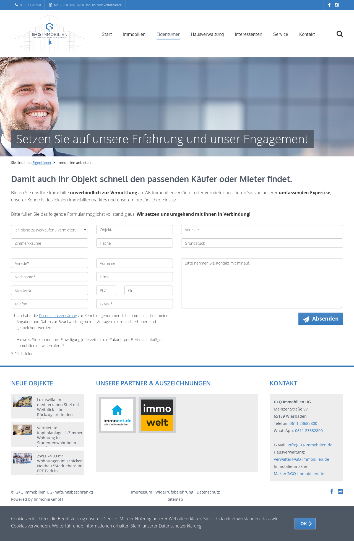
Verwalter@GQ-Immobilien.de (301, 459)
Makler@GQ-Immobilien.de (299, 473)
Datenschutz (208, 492)
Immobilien (134, 34)
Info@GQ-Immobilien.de (310, 444)
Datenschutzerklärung (58, 315)
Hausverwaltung (207, 34)
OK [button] (303, 524)
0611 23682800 (30, 5)
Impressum (141, 492)
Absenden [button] (325, 318)
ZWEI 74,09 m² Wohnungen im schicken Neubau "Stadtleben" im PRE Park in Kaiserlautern (60, 465)
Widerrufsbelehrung (174, 492)
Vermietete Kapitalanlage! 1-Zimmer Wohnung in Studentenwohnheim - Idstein (60, 437)
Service (280, 34)
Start (107, 34)
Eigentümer (168, 34)
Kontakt (307, 34)
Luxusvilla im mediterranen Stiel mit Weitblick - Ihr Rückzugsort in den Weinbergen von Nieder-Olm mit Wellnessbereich (60, 414)
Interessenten (248, 34)
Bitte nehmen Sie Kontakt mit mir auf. (262, 283)
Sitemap (175, 499)
